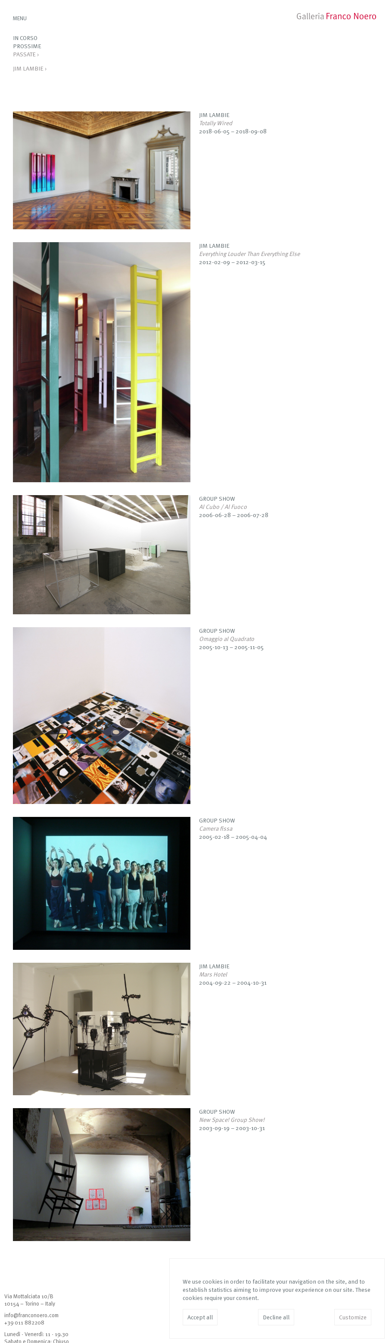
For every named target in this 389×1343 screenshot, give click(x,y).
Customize (353, 1318)
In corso (25, 38)
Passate (26, 55)
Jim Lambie (30, 69)
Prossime (27, 46)
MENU (20, 19)
